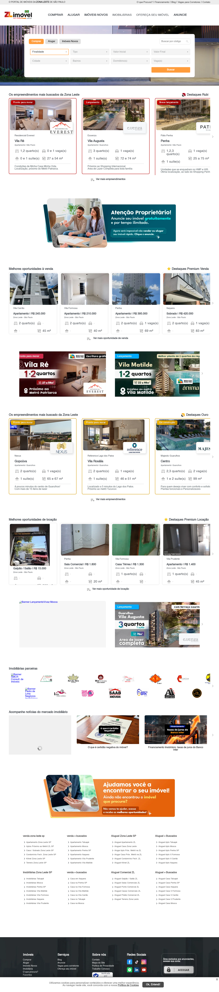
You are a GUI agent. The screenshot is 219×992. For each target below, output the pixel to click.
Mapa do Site (98, 963)
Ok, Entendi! (153, 984)
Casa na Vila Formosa (80, 887)
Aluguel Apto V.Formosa (169, 855)
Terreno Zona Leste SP (36, 863)
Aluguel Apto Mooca (167, 846)
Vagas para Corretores (189, 2)
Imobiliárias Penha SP (36, 887)
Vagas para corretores (68, 966)
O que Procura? (145, 2)
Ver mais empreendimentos (110, 179)
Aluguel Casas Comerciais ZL (127, 891)
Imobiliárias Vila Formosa (37, 895)
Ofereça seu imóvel (67, 969)
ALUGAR (74, 15)
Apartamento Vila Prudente (82, 859)
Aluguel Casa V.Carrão (168, 895)
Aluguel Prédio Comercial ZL (126, 895)
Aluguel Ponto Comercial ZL (126, 887)
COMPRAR (55, 15)
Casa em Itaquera (78, 879)
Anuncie (61, 963)
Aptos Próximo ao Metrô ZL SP (40, 846)
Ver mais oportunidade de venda (110, 338)
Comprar (36, 41)
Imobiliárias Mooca (34, 883)
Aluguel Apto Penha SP (168, 851)
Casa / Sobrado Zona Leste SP (40, 851)
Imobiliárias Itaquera (35, 899)
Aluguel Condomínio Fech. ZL (127, 859)
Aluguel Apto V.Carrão (168, 859)
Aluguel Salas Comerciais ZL (127, 883)
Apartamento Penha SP (80, 851)
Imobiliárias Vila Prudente (37, 903)
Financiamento (162, 2)
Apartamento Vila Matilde (81, 863)
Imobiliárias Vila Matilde (36, 891)
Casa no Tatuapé (77, 899)
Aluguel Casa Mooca (167, 903)
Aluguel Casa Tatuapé (168, 879)
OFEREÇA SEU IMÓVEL (152, 15)
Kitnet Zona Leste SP (35, 859)
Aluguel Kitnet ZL (122, 863)
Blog (173, 2)
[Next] (212, 136)
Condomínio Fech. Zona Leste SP (41, 855)
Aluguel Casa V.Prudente (169, 899)
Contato (206, 2)
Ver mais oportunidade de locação (110, 589)
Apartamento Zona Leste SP (38, 842)
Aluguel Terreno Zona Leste (126, 899)
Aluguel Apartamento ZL (125, 842)
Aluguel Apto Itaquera (167, 863)
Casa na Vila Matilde (79, 891)
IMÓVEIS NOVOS (96, 15)
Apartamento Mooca (79, 846)
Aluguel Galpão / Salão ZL (126, 879)
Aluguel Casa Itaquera (168, 887)
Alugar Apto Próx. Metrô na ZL (127, 851)
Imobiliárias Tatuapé (35, 879)
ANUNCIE (180, 15)
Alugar (51, 41)
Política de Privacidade (103, 966)
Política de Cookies (128, 985)
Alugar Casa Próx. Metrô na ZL (128, 855)
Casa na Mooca (77, 903)
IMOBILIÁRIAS (122, 15)
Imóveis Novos (70, 41)
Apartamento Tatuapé (79, 842)
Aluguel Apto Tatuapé (167, 842)
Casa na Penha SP (78, 883)
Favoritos (27, 975)
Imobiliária (28, 969)
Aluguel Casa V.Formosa (169, 891)
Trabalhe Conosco (101, 969)
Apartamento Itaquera (79, 855)
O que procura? (30, 972)
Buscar (171, 70)
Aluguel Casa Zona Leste (125, 846)
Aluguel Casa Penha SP (169, 883)
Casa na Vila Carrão (79, 895)
